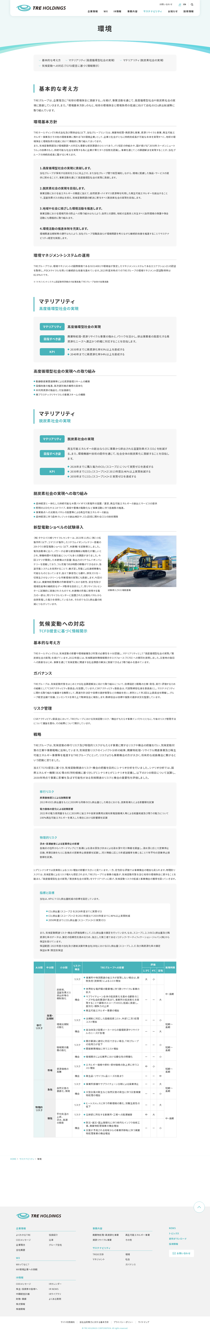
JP (179, 4)
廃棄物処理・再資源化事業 (106, 1234)
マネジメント (99, 1259)
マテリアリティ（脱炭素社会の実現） (143, 104)
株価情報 (20, 1308)
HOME (13, 1203)
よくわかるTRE (23, 1234)
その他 (128, 1239)
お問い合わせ (165, 4)
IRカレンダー (55, 1283)
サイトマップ (143, 1322)
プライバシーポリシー (123, 1322)
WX (18, 1258)
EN (184, 4)
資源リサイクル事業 (102, 1239)
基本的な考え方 (51, 104)
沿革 (51, 1239)
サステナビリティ (26, 1203)
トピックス (174, 1233)
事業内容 (98, 1228)
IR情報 (19, 1277)
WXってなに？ (22, 1264)
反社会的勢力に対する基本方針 (94, 1322)
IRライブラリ (55, 1293)
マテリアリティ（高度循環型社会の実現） (92, 104)
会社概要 (20, 1249)
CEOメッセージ (23, 1239)
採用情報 (188, 11)
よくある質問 (55, 1298)
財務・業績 (21, 1298)
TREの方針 (98, 1254)
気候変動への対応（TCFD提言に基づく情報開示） (71, 110)
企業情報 (21, 1228)
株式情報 (20, 1303)
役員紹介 (53, 1234)
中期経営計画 (23, 1293)
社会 (127, 1259)
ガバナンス (130, 1264)
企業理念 (20, 1244)
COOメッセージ (23, 1283)
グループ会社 (55, 1244)
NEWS (172, 1228)
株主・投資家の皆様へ (27, 1288)
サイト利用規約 (68, 1322)
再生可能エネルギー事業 (137, 1234)
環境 (127, 1254)
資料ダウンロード (178, 1238)
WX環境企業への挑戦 (26, 1269)
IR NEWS (53, 1288)
